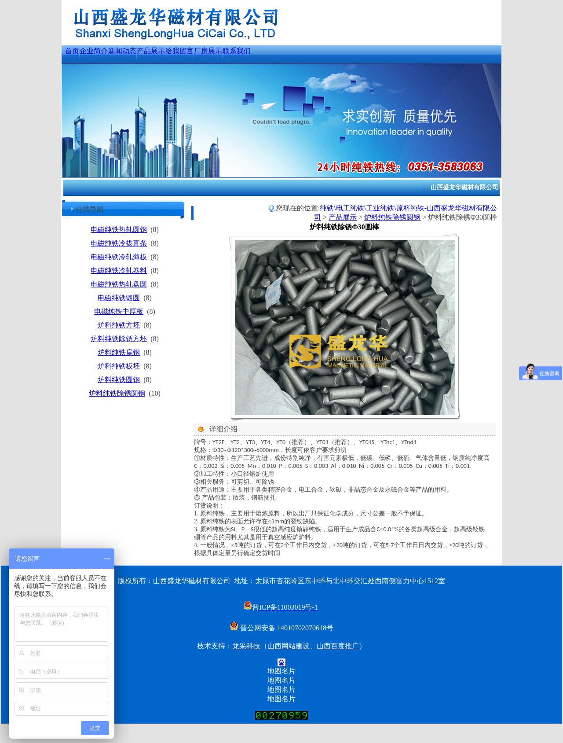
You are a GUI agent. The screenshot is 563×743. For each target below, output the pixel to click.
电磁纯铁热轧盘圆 (119, 284)
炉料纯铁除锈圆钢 (117, 393)
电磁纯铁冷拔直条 (119, 243)
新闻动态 (122, 51)
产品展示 (151, 51)
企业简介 (94, 51)
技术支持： (214, 646)
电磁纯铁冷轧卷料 (119, 270)
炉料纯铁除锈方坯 (119, 338)
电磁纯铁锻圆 (119, 298)
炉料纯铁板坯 (119, 366)
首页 (72, 51)
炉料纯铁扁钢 (119, 352)
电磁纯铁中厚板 (118, 311)
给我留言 (179, 51)
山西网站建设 (288, 646)
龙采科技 (246, 646)
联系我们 (237, 51)
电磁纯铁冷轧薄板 (119, 257)
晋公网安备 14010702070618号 (281, 628)
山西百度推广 (338, 646)
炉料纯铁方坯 (119, 325)
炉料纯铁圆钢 (119, 379)
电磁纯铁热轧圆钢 (119, 229)
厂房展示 (208, 51)
